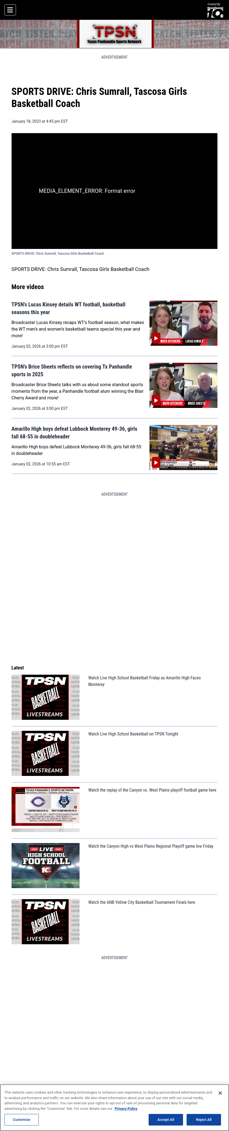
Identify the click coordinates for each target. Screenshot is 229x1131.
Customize (21, 1120)
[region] (114, 1107)
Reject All (204, 1120)
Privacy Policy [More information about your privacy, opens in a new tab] (126, 1109)
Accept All (165, 1120)
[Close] (220, 1093)
